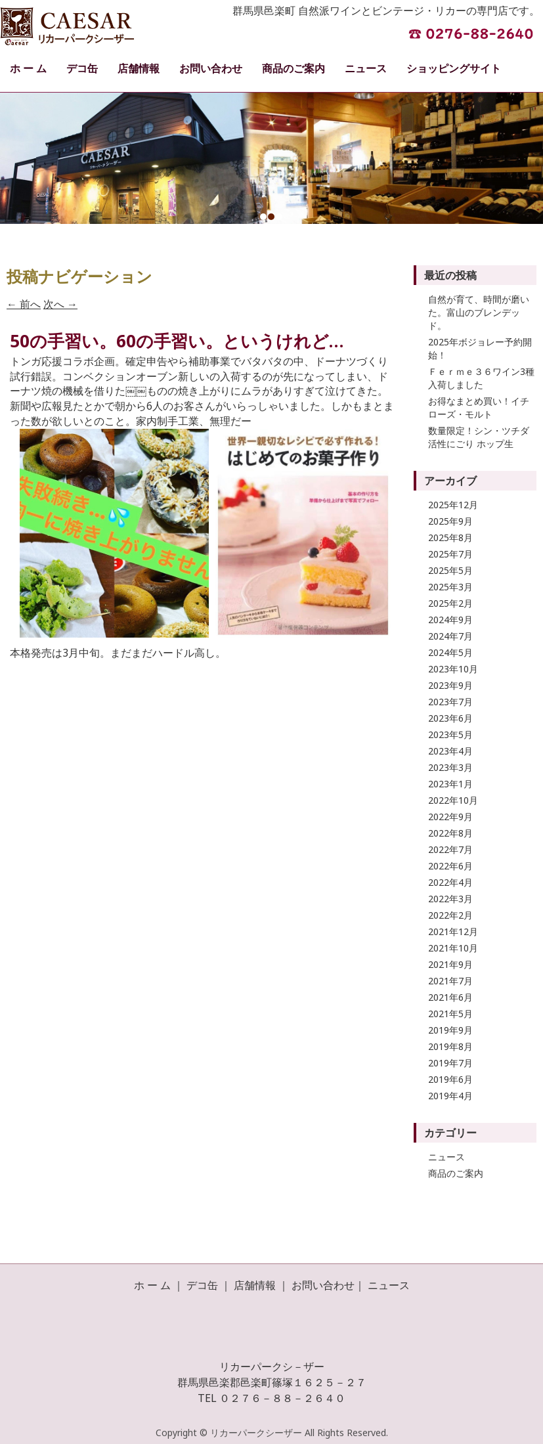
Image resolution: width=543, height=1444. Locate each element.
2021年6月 (450, 997)
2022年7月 (450, 849)
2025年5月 (450, 570)
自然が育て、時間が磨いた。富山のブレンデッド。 (478, 312)
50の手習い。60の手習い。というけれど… (177, 341)
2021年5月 (450, 1013)
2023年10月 (453, 669)
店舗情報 (139, 68)
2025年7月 (450, 554)
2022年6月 (450, 866)
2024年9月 (450, 619)
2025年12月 (453, 504)
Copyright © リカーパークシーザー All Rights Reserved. (272, 1432)
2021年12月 (453, 931)
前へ (24, 304)
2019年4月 (450, 1095)
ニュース (366, 68)
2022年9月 (450, 816)
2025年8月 (450, 537)
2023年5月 (450, 734)
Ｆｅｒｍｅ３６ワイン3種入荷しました (481, 378)
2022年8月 (450, 833)
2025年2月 (450, 603)
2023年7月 (450, 701)
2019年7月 (450, 1063)
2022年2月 (450, 915)
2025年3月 (450, 586)
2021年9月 (450, 964)
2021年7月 (450, 980)
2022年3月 (450, 898)
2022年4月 (450, 882)
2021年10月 (453, 948)
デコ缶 (82, 68)
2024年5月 (450, 652)
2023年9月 (450, 685)
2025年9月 (450, 521)
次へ (60, 304)
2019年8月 (450, 1046)
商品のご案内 (293, 68)
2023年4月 (450, 751)
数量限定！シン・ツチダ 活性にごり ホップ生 (478, 437)
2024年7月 (450, 636)
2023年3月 (450, 767)
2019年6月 (450, 1079)
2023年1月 (450, 783)
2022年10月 (453, 800)
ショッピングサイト (453, 68)
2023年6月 (450, 718)
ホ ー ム (28, 68)
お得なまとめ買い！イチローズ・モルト (478, 407)
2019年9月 (450, 1030)
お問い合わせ (210, 68)
